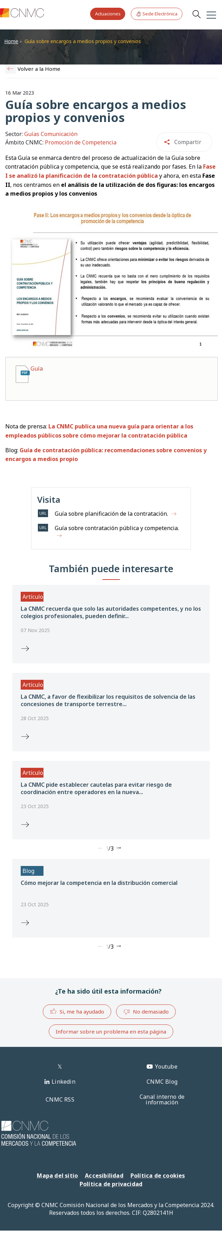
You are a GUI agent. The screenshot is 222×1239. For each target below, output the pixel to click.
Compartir (187, 142)
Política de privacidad (111, 1184)
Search (196, 14)
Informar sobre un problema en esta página (111, 1031)
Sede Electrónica (156, 14)
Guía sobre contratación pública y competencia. (117, 528)
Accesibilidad (104, 1175)
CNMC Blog (162, 1081)
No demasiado (146, 1012)
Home (11, 41)
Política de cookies (157, 1175)
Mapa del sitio (57, 1175)
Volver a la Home (39, 68)
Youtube (166, 1066)
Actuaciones (108, 14)
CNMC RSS (60, 1099)
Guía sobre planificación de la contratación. (111, 513)
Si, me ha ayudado (77, 1011)
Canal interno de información (162, 1099)
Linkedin (63, 1081)
